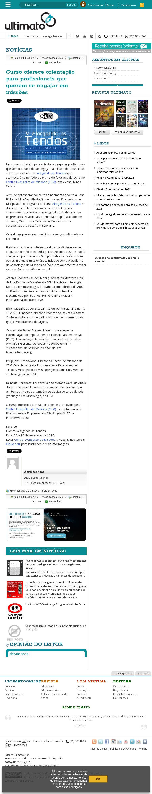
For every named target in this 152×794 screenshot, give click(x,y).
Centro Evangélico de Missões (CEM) (31, 182)
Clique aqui (13, 444)
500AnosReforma (106, 67)
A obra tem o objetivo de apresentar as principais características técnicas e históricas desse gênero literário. (46, 570)
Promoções (83, 690)
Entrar (110, 5)
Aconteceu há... (104, 78)
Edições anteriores (51, 690)
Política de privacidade (123, 748)
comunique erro (123, 673)
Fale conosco (120, 698)
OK (98, 779)
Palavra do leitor (14, 694)
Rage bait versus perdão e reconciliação (120, 183)
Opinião (9, 690)
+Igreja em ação (48, 490)
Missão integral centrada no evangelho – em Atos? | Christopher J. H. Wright (61, 36)
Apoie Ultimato (76, 707)
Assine (102, 132)
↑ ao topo (143, 673)
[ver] (62, 483)
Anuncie (143, 748)
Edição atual (48, 686)
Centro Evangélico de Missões (34, 439)
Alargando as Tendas (51, 173)
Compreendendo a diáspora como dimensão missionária (117, 170)
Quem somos (120, 686)
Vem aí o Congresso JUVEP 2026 (115, 177)
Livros (80, 686)
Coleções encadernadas (54, 694)
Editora (122, 681)
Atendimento (84, 698)
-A (39, 62)
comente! (76, 58)
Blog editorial (120, 690)
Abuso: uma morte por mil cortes (115, 152)
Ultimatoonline (34, 472)
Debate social (19, 654)
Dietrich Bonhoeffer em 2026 (113, 189)
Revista (49, 681)
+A (32, 62)
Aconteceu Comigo (106, 73)
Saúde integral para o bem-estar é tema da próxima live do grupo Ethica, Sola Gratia (122, 225)
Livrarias (81, 694)
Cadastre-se (128, 5)
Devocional (11, 698)
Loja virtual (91, 681)
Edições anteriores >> (128, 132)
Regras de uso (99, 748)
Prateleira (10, 686)
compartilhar (53, 62)
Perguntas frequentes (125, 694)
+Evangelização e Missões (24, 490)
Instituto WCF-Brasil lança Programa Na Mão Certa (55, 604)
